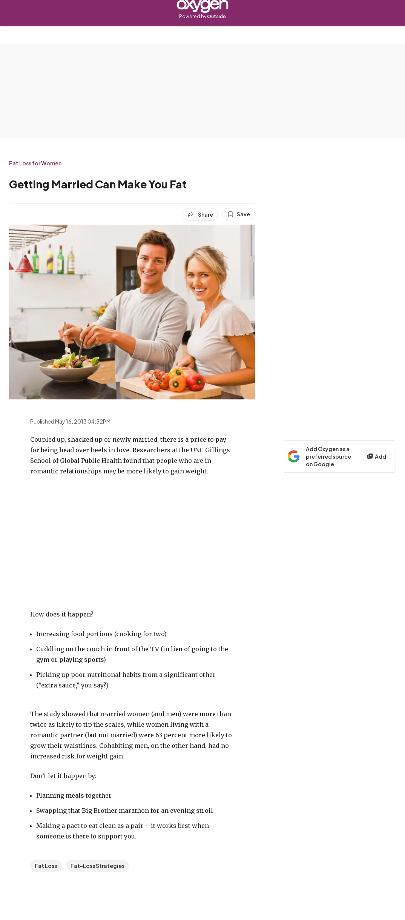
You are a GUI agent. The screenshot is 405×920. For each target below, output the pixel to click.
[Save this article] (238, 214)
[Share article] (200, 214)
